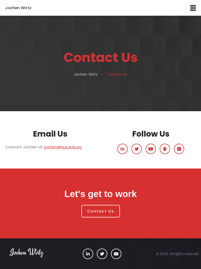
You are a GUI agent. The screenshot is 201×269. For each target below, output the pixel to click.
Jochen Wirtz (18, 7)
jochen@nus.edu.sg (63, 147)
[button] (193, 8)
